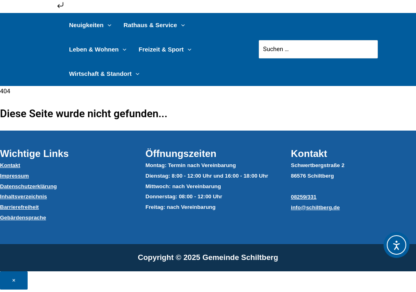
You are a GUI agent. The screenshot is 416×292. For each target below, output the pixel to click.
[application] (107, 25)
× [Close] (13, 280)
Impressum (14, 176)
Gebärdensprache (23, 218)
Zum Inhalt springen (32, 7)
